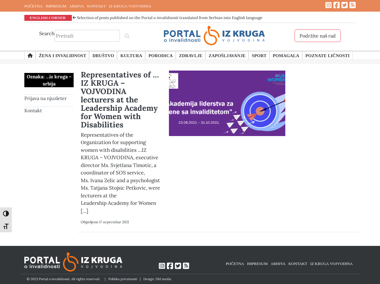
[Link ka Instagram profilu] (328, 5)
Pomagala (286, 55)
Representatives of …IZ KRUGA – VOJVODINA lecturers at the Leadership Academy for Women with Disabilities (120, 99)
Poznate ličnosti (327, 55)
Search (47, 33)
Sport (259, 55)
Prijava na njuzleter (45, 98)
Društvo (103, 55)
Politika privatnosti (122, 279)
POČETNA (33, 6)
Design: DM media (157, 279)
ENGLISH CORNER (48, 17)
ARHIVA (76, 6)
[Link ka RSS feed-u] (352, 5)
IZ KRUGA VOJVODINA (130, 6)
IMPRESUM (55, 6)
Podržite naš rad (318, 36)
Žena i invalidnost (62, 55)
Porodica (160, 55)
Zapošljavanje (227, 55)
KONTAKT (96, 6)
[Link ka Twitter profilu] (344, 5)
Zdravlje (190, 55)
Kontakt (33, 110)
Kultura (131, 55)
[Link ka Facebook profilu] (336, 5)
